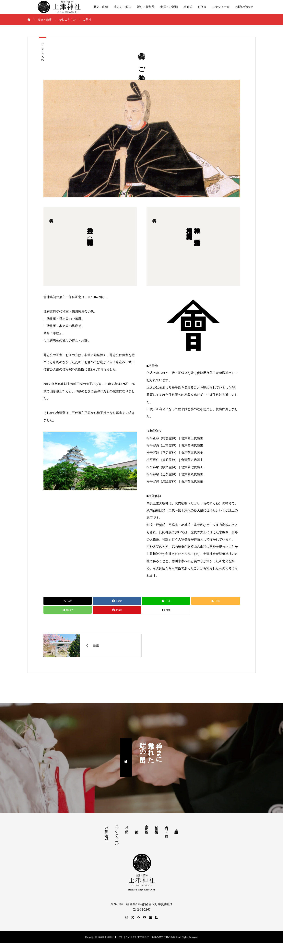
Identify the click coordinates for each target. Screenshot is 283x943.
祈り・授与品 (146, 6)
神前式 (187, 6)
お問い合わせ (244, 6)
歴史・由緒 (100, 6)
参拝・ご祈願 (169, 6)
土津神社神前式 (126, 757)
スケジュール (221, 6)
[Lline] (166, 601)
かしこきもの (42, 50)
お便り (202, 6)
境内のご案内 (122, 6)
